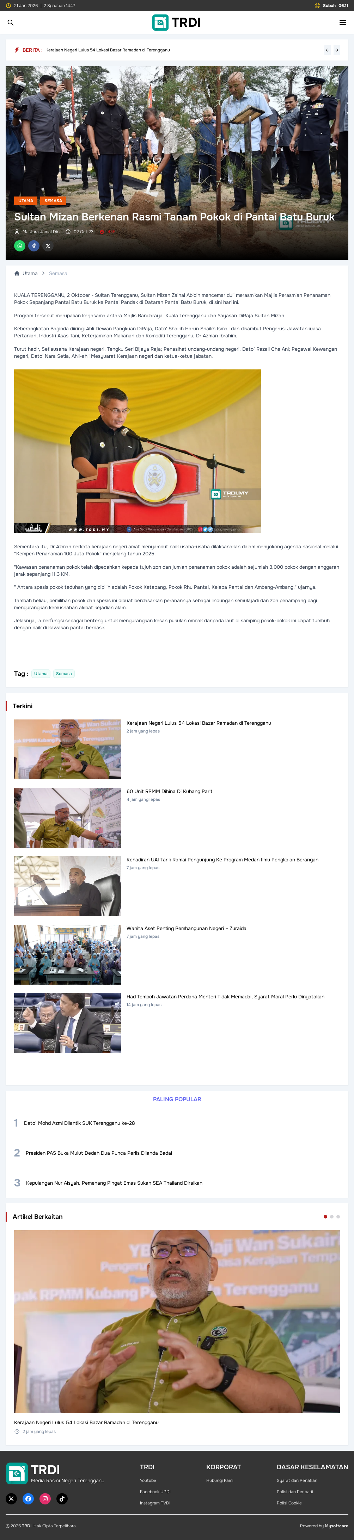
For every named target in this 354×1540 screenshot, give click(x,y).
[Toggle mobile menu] (342, 22)
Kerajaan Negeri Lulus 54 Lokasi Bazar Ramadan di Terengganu (107, 50)
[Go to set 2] (332, 1216)
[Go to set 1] (325, 1216)
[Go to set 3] (338, 1216)
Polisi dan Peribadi (295, 1492)
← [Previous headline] (327, 50)
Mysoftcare (336, 1526)
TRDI (26, 1526)
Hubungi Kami (219, 1480)
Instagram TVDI (155, 1503)
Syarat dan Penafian (297, 1480)
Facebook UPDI (155, 1492)
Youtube (148, 1480)
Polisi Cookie (289, 1503)
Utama (25, 201)
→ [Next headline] (336, 50)
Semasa (53, 201)
